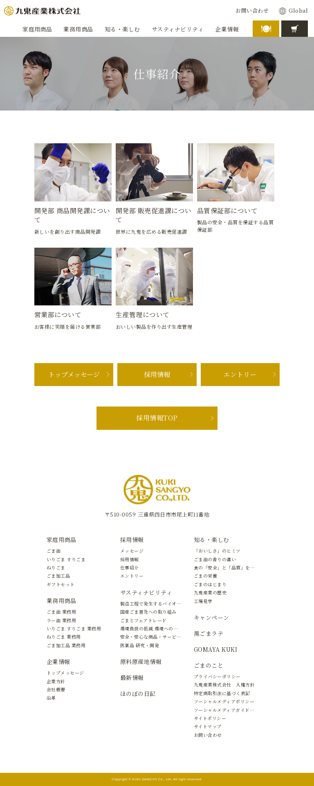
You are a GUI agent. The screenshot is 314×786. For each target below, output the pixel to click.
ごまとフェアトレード (143, 620)
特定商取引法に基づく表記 (222, 693)
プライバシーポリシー (217, 676)
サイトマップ (208, 726)
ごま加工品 (58, 575)
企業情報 (58, 661)
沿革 (51, 697)
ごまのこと (208, 665)
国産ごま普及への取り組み (148, 611)
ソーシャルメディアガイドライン (229, 710)
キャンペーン (211, 617)
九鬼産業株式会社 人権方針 (224, 684)
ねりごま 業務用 (64, 636)
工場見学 (203, 601)
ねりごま (56, 567)
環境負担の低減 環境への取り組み (156, 628)
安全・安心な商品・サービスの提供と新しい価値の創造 (179, 636)
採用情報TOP (156, 417)
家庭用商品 (61, 539)
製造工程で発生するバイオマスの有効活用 (164, 603)
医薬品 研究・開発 (139, 645)
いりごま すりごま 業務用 (74, 628)
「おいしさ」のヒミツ (217, 550)
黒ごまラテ (208, 633)
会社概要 (56, 689)
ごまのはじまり (210, 584)
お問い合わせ (252, 10)
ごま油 (54, 550)
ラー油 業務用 (61, 620)
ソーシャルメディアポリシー (224, 701)
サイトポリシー (210, 718)
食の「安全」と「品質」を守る (227, 567)
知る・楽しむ (211, 539)
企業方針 (56, 681)
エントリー (240, 374)
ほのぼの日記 (138, 693)
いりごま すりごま (66, 559)
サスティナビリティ (146, 592)
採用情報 (157, 374)
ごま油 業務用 (61, 611)
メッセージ (132, 550)
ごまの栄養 (205, 575)
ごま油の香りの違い (215, 559)
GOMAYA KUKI (215, 649)
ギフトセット (61, 584)
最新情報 (132, 677)
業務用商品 (61, 600)
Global (298, 10)
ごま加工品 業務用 (66, 645)
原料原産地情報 (140, 661)
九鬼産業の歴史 (210, 592)
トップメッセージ (74, 374)
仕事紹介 (129, 567)
